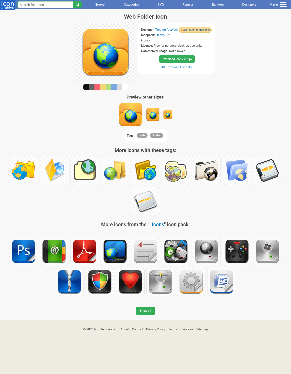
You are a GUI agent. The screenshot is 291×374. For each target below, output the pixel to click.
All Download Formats (176, 67)
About (125, 329)
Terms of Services (180, 329)
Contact (137, 329)
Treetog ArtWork (166, 29)
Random (218, 4)
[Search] (77, 4)
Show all (145, 310)
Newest (100, 4)
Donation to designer (197, 29)
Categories (131, 4)
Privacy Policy (155, 329)
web (142, 135)
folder (156, 135)
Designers (249, 4)
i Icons (160, 35)
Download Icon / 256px (177, 59)
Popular (187, 4)
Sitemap (202, 329)
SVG (161, 4)
